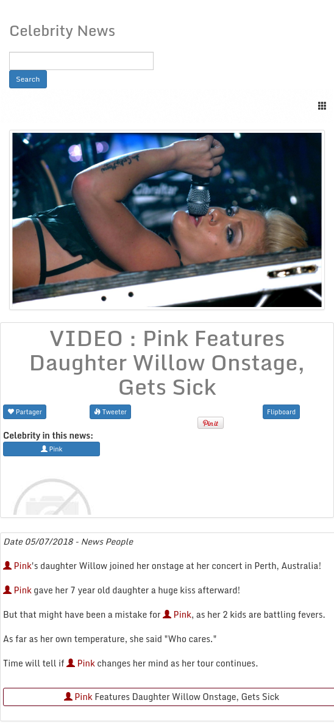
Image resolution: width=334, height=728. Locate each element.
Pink (17, 566)
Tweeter (110, 411)
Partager (24, 411)
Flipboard (281, 411)
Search (28, 79)
